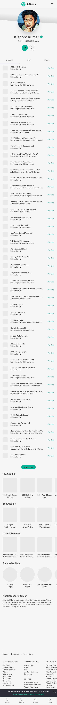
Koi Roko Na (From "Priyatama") (22, 368)
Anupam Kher (29, 665)
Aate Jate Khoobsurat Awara (21, 407)
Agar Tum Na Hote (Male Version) (23, 209)
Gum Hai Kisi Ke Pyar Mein (20, 122)
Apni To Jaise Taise (17, 312)
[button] (32, 48)
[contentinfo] (28, 679)
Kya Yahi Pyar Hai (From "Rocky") (22, 138)
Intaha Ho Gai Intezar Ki (19, 225)
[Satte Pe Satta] (44, 515)
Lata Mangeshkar (16, 85)
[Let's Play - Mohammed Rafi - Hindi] (44, 485)
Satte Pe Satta (44, 525)
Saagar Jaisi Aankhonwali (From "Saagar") (26, 130)
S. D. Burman (15, 449)
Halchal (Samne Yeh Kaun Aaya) (27, 555)
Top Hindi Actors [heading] (32, 661)
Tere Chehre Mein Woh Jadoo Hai (23, 439)
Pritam (5, 672)
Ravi (32, 243)
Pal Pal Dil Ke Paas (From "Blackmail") (24, 75)
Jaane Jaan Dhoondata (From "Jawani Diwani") (28, 383)
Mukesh (37, 433)
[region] (28, 654)
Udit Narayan (7, 674)
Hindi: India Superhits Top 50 (10, 495)
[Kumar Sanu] (27, 574)
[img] (41, 37)
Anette (24, 156)
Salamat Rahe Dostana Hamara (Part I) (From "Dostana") (31, 391)
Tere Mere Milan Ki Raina (20, 447)
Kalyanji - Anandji (16, 101)
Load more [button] (28, 467)
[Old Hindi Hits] (27, 485)
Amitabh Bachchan (31, 672)
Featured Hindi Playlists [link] (32, 685)
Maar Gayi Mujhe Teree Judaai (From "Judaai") (28, 296)
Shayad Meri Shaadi (18, 375)
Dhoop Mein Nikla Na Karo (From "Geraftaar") (28, 201)
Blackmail (27, 525)
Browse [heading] (27, 679)
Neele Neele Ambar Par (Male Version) (25, 99)
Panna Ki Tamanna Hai (18, 114)
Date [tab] (29, 60)
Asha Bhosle (26, 93)
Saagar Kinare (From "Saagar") (22, 186)
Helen (26, 667)
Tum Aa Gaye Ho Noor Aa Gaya (22, 281)
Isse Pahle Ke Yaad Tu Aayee (21, 233)
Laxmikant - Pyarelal (41, 196)
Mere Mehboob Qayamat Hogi (22, 146)
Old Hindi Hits (27, 495)
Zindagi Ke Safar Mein (19, 336)
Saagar (10, 525)
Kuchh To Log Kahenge (19, 415)
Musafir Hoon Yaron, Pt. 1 (20, 423)
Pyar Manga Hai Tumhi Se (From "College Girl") (28, 288)
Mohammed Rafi (16, 394)
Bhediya (49, 676)
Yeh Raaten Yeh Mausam (19, 241)
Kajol (26, 670)
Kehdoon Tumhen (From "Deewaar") (24, 91)
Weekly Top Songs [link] (31, 687)
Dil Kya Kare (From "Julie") (20, 217)
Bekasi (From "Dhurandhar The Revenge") (10, 555)
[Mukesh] (10, 574)
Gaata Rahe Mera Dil (18, 328)
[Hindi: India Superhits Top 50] (10, 485)
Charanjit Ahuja (25, 449)
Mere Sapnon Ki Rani (18, 249)
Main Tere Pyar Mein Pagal (20, 193)
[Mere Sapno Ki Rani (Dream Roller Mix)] (44, 544)
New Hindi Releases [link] (31, 682)
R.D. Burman (35, 93)
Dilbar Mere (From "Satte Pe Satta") (24, 154)
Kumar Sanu (27, 584)
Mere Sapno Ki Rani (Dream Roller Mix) (44, 555)
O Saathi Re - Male (17, 344)
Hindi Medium (51, 665)
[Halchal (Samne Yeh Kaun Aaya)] (27, 544)
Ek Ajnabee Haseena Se (19, 265)
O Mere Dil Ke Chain (18, 67)
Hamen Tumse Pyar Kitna (20, 399)
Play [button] (25, 48)
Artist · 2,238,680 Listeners (28, 41)
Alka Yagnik (7, 676)
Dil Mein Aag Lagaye (18, 352)
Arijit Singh (6, 665)
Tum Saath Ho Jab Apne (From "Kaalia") (25, 170)
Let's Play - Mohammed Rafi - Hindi (44, 495)
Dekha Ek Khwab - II (17, 83)
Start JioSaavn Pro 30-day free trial (28, 694)
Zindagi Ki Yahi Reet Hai (19, 257)
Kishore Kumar (28, 37)
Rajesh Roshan (39, 322)
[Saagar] (10, 515)
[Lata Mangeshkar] (44, 574)
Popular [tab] (9, 60)
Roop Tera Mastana (17, 455)
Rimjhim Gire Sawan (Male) (20, 273)
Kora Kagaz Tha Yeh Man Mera (22, 360)
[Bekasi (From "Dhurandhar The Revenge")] (10, 544)
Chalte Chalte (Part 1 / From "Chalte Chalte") (27, 178)
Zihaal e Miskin (51, 670)
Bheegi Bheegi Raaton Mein (21, 106)
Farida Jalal (28, 674)
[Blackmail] (27, 515)
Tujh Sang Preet (16, 320)
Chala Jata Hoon (16, 304)
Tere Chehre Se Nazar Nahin (21, 162)
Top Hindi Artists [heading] (10, 661)
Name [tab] (47, 60)
